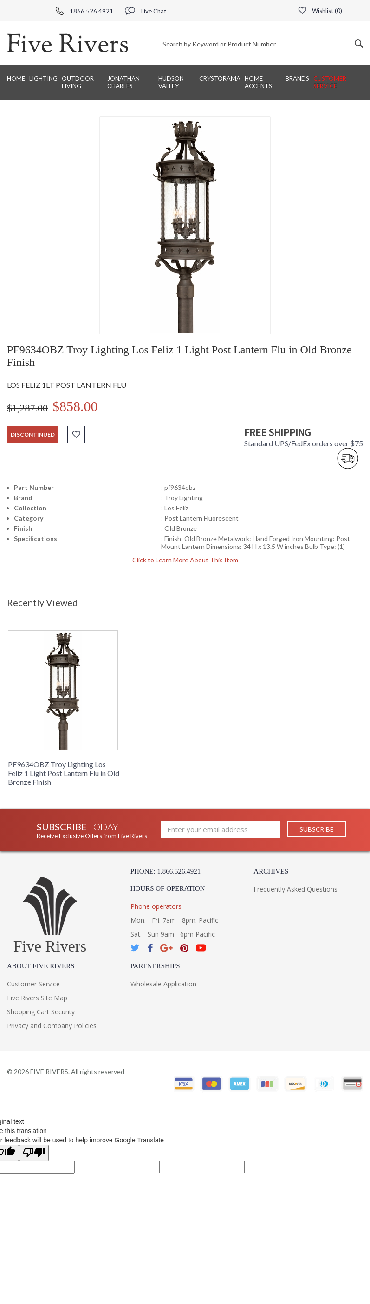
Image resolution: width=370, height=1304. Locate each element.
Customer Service (329, 82)
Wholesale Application (163, 983)
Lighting (43, 78)
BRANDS (297, 78)
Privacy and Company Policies (52, 1025)
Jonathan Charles (123, 82)
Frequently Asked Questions (295, 889)
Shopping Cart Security (41, 1011)
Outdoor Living (78, 82)
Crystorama (219, 78)
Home (16, 78)
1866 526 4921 (84, 11)
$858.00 (75, 406)
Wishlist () (320, 10)
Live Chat (145, 11)
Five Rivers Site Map (37, 997)
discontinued (33, 434)
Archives (270, 871)
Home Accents (258, 82)
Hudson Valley (171, 82)
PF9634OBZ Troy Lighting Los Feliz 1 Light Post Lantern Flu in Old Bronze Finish (63, 773)
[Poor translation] (34, 1153)
